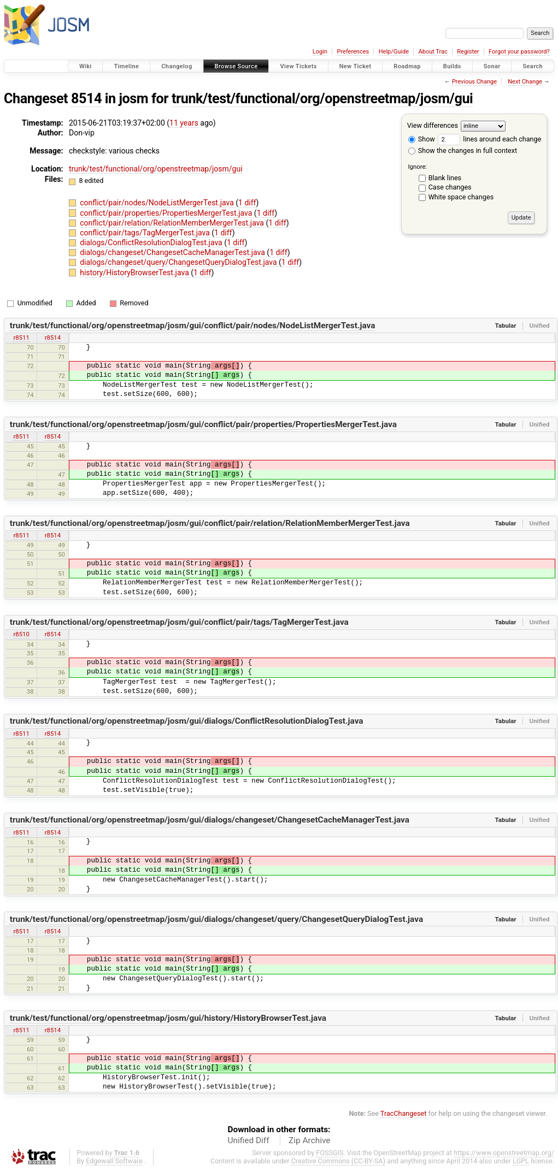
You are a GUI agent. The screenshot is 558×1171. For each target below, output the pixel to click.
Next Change (525, 81)
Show (421, 139)
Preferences (353, 51)
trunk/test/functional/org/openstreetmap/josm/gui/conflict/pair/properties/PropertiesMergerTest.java (203, 424)
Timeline (126, 66)
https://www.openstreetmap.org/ (504, 1153)
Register (468, 51)
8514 (86, 99)
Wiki (85, 66)
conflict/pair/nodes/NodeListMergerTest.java (158, 202)
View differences (432, 125)
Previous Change (474, 81)
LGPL (521, 1161)
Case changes (450, 187)
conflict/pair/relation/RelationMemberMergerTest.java (173, 222)
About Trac (433, 51)
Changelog (176, 66)
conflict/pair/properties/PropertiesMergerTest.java (167, 213)
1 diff (247, 202)
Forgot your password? (519, 51)
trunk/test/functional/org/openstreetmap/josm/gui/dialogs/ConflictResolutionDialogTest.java (186, 721)
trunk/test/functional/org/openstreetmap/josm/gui (322, 99)
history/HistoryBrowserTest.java (135, 272)
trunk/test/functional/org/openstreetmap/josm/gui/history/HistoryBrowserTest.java (168, 1018)
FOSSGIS (329, 1153)
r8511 (21, 337)
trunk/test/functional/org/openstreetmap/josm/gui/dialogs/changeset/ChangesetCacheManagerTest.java (209, 820)
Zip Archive (309, 1140)
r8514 (53, 337)
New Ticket (355, 66)
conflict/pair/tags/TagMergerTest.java (146, 232)
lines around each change (489, 139)
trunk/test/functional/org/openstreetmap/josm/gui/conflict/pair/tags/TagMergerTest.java (179, 622)
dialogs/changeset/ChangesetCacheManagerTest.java (173, 252)
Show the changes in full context (462, 150)
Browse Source (236, 66)
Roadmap (407, 66)
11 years (183, 123)
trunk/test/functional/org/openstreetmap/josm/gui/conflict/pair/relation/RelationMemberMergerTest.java (210, 523)
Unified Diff (248, 1140)
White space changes (461, 197)
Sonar (492, 66)
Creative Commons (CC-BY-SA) (338, 1161)
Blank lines (444, 178)
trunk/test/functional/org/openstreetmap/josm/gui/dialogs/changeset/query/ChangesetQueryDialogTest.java (216, 919)
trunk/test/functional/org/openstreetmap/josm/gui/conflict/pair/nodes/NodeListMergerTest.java (192, 325)
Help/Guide (394, 51)
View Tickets (298, 66)
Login (320, 51)
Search (532, 66)
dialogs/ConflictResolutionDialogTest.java (152, 242)
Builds (452, 66)
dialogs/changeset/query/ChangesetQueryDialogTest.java (179, 262)
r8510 (21, 634)
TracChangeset (403, 1113)
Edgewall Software (114, 1161)
